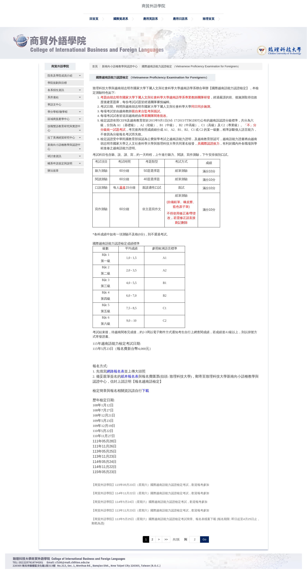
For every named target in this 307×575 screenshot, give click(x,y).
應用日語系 (189, 18)
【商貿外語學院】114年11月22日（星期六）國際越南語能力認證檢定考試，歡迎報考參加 (150, 493)
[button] (64, 75)
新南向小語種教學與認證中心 (120, 66)
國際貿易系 (130, 18)
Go (204, 539)
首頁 (95, 66)
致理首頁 (217, 18)
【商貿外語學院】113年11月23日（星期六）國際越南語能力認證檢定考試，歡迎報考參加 (150, 510)
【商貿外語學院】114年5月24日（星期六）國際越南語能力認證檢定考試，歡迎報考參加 (149, 501)
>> (166, 539)
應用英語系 (159, 18)
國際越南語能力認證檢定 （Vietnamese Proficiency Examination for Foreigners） (191, 66)
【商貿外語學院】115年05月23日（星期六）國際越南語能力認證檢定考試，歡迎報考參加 (150, 484)
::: (81, 18)
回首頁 (103, 18)
